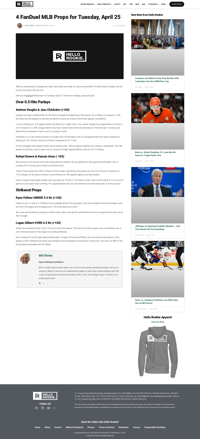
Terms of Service (106, 427)
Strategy (152, 4)
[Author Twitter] (40, 283)
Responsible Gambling (155, 427)
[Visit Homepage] (24, 4)
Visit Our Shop (157, 322)
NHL (144, 4)
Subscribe (177, 4)
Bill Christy (30, 25)
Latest (117, 4)
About (47, 427)
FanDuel (29, 95)
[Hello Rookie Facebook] (36, 408)
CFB (131, 4)
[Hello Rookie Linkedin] (42, 408)
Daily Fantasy (103, 4)
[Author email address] (43, 283)
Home (37, 427)
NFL (125, 4)
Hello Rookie (95, 436)
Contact (57, 427)
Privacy (91, 427)
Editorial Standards (74, 427)
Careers (136, 427)
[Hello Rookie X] (54, 408)
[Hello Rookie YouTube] (48, 408)
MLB (137, 4)
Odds (163, 4)
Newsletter (124, 427)
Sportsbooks (87, 4)
